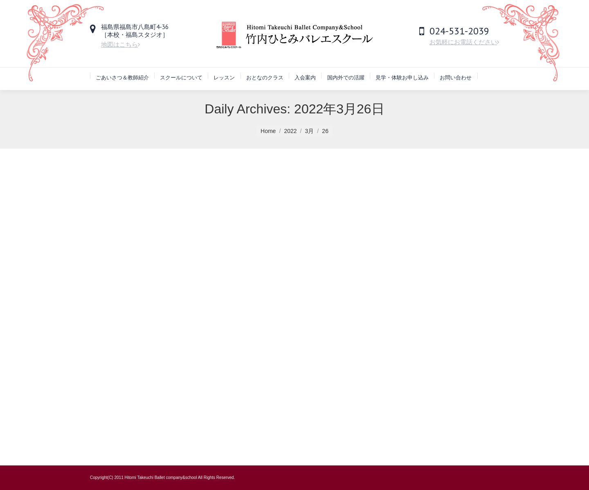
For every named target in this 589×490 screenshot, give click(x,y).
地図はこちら (120, 44)
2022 (290, 131)
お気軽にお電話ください (464, 42)
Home (268, 131)
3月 (309, 131)
